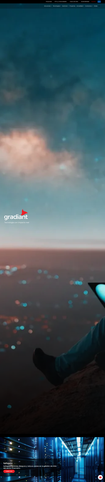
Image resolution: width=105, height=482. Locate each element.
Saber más (9, 471)
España (93, 1)
